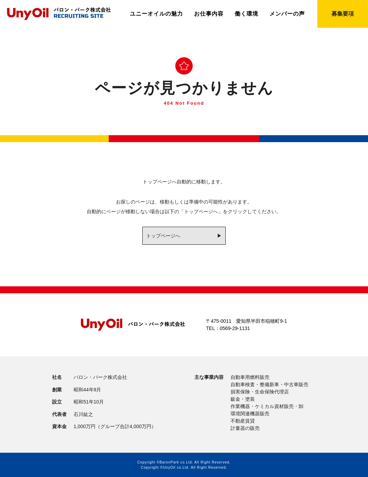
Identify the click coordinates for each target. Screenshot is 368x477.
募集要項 (343, 14)
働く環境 (246, 14)
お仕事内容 (209, 14)
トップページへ (163, 235)
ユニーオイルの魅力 (156, 14)
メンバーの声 (287, 14)
